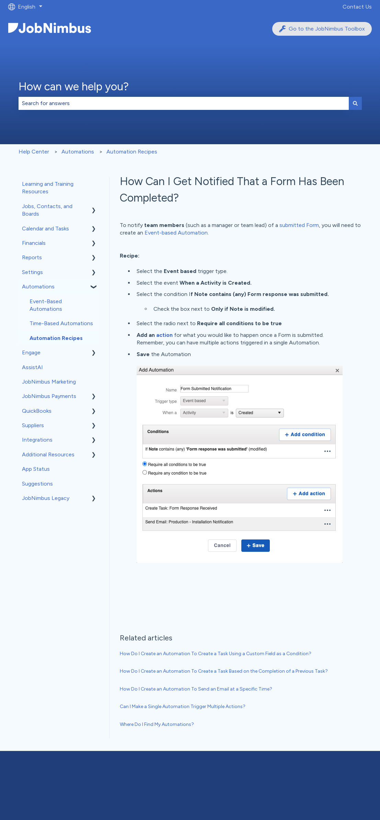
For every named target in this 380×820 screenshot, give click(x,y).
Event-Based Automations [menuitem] (46, 305)
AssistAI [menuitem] (32, 367)
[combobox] (184, 103)
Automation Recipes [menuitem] (56, 338)
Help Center (34, 151)
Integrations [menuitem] (37, 439)
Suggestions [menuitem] (37, 483)
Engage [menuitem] (31, 352)
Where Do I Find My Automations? (157, 724)
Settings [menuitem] (32, 272)
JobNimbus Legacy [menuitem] (45, 498)
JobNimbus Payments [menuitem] (49, 396)
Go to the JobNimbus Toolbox (322, 28)
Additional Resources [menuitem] (48, 454)
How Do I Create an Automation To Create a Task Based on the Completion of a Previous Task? (224, 671)
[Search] (355, 103)
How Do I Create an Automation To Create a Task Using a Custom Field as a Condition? (215, 654)
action (164, 335)
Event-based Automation (176, 232)
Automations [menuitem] (38, 286)
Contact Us (357, 6)
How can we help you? (74, 86)
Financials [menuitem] (34, 243)
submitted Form (299, 225)
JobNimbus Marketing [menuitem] (49, 381)
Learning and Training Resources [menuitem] (47, 188)
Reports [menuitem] (32, 257)
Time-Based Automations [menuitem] (61, 323)
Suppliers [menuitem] (33, 425)
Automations (77, 151)
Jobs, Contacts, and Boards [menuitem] (47, 210)
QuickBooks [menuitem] (36, 411)
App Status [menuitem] (36, 469)
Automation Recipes (131, 151)
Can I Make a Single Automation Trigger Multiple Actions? (182, 706)
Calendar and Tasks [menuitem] (45, 228)
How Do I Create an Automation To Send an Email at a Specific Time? (196, 689)
